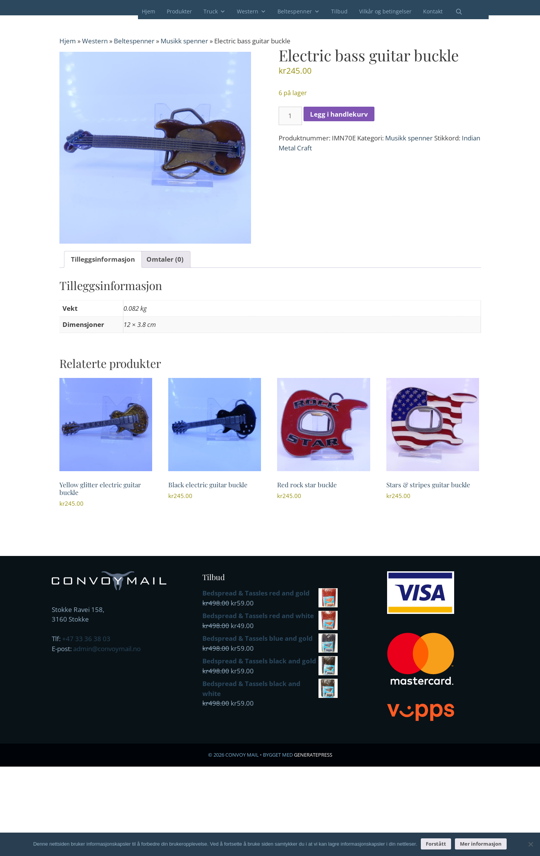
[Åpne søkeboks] (454, 12)
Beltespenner (298, 11)
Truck (214, 11)
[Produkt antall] (290, 116)
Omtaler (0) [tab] (165, 259)
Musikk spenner (184, 40)
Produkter (179, 11)
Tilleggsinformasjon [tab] (103, 259)
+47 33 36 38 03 (86, 638)
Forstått (436, 843)
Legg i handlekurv (339, 114)
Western (251, 11)
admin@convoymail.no (107, 648)
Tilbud (339, 11)
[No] (530, 844)
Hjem (148, 11)
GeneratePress (313, 754)
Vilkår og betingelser (385, 11)
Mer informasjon (481, 843)
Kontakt (433, 11)
